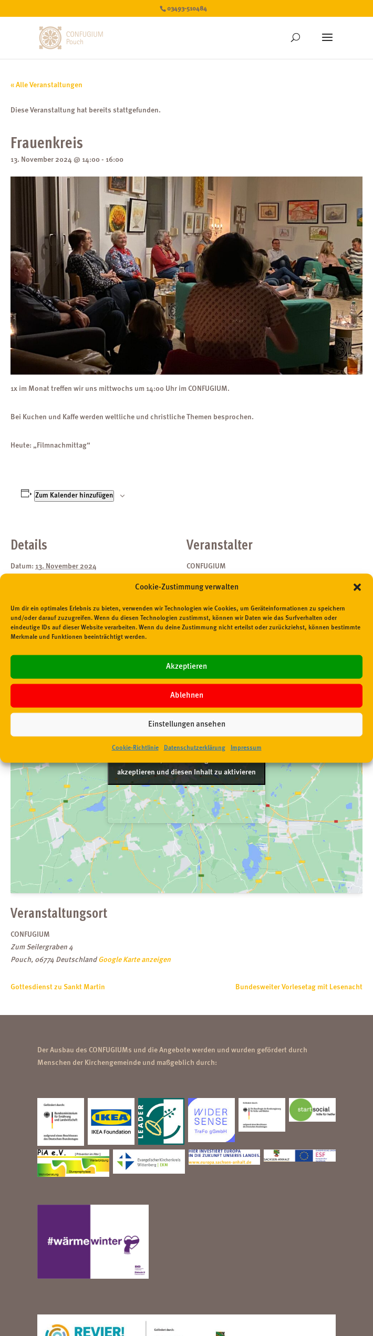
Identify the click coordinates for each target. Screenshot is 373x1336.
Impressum (246, 748)
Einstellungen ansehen (186, 725)
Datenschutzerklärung (194, 748)
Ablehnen (186, 696)
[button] (357, 587)
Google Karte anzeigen (134, 960)
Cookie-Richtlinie (135, 748)
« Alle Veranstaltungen (46, 85)
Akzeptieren (186, 667)
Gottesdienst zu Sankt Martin (58, 987)
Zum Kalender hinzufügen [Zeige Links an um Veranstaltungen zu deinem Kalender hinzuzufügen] (74, 495)
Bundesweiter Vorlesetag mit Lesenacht (298, 987)
